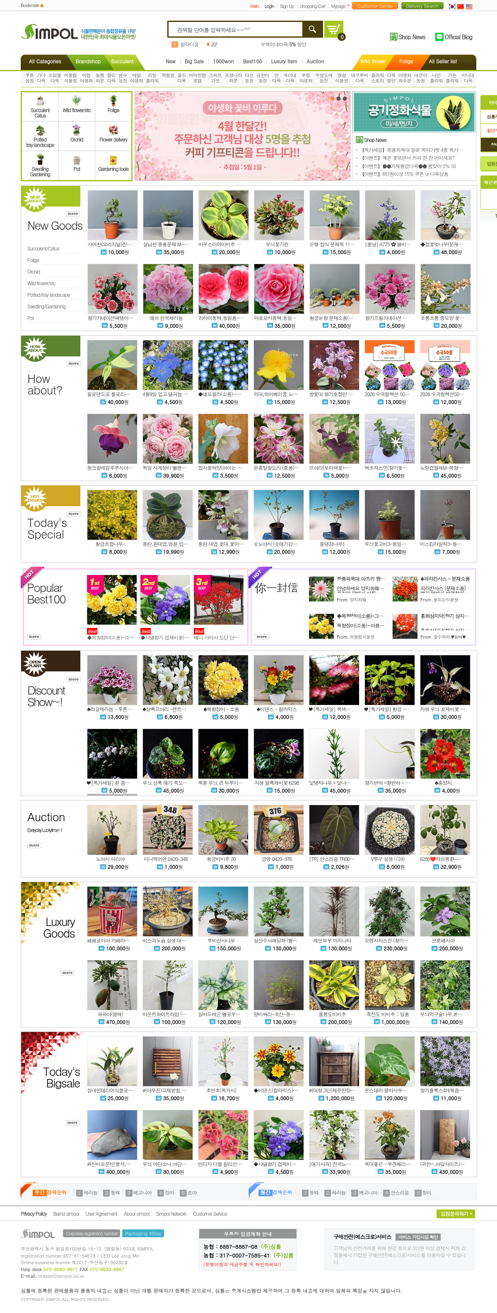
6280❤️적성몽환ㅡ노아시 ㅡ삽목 (453, 858)
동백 (115, 1192)
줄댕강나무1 (332, 543)
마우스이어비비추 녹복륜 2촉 (228, 244)
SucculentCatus (40, 110)
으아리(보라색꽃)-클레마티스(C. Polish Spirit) (354, 467)
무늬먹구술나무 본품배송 (445, 1013)
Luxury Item (284, 61)
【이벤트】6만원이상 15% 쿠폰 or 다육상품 (403, 173)
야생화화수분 (404, 78)
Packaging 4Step (143, 1233)
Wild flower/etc (77, 107)
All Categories (45, 61)
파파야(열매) (110, 1013)
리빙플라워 (152, 78)
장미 (169, 1192)
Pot (76, 166)
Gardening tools (113, 166)
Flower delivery (113, 136)
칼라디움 (189, 44)
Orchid (76, 136)
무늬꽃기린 (277, 244)
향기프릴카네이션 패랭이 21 (393, 317)
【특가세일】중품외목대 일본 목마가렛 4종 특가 (415, 149)
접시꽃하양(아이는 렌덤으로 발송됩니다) (239, 467)
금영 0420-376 (276, 858)
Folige (406, 61)
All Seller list (443, 61)
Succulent (122, 61)
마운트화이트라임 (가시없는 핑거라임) (181, 1013)
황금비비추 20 (221, 858)
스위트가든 (215, 78)
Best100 (252, 61)
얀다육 (276, 78)
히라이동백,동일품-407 (222, 317)
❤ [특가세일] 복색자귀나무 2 (338, 708)
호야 (192, 1192)
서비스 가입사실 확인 (418, 1237)
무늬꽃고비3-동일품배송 (389, 543)
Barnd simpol (66, 1213)
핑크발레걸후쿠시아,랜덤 (113, 467)
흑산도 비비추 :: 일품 (387, 1013)
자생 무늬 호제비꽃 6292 (445, 708)
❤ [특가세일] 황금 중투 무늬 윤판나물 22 (406, 708)
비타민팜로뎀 (197, 78)
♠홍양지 (443, 782)
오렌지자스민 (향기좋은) (389, 940)
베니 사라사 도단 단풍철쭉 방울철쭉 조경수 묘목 (243, 637)
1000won (223, 61)
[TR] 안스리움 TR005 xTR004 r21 (342, 858)
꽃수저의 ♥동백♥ (449, 637)
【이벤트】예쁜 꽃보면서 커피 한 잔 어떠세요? (407, 157)
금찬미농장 (262, 78)
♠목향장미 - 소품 (221, 708)
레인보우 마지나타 (332, 940)
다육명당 (391, 78)
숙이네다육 (290, 78)
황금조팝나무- (110, 543)
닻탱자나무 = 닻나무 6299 (335, 782)
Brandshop (87, 61)
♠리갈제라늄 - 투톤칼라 (111, 708)
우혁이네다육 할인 (283, 44)
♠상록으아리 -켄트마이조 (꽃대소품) (179, 708)
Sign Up (287, 6)
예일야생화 (136, 78)
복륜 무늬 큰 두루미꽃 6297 (226, 782)
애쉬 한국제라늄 (166, 317)
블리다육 (111, 78)
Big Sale (194, 61)
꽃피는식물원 (445, 599)
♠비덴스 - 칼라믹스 (276, 708)
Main (254, 6)
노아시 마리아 (110, 858)
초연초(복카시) (221, 1090)
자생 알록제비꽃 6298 (277, 782)
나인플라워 (436, 78)
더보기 (350, 5)
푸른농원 (29, 78)
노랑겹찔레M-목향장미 (443, 467)
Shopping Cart (312, 6)
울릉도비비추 (332, 1013)
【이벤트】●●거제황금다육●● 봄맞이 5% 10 (407, 165)
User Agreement (101, 1213)
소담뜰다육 (54, 78)
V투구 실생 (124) (387, 858)
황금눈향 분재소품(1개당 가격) (340, 317)
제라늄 (90, 1192)
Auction (315, 61)
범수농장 (122, 78)
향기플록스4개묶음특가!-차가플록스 (457, 1090)
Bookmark (30, 5)
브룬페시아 (443, 940)
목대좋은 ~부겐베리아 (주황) (394, 1163)
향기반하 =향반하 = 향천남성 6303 (399, 782)
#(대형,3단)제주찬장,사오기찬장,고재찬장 (351, 1090)
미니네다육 (467, 78)
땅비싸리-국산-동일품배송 (281, 1013)
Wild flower (373, 61)
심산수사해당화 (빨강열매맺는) (285, 940)
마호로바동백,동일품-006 (280, 317)
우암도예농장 (324, 78)
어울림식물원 (70, 78)
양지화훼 (358, 599)
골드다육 (181, 78)
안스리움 (400, 1192)
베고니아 (142, 1192)
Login (269, 6)
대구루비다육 (359, 78)
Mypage (338, 6)
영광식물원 (341, 78)
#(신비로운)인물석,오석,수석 (116, 1163)
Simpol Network (171, 1213)
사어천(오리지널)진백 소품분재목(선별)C (129, 244)
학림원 (168, 75)
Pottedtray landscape (40, 139)
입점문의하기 (454, 1213)
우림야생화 (305, 78)
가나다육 (41, 78)
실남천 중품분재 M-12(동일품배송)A (180, 244)
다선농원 (249, 78)
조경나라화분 (233, 78)
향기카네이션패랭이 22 (111, 317)
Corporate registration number (91, 1233)
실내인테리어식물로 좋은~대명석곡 (123, 1090)
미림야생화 (86, 78)
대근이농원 (420, 78)
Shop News (411, 37)
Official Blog (458, 37)
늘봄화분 (100, 78)
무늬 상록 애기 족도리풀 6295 (172, 782)
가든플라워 (452, 78)
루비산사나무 (221, 940)
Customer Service (210, 1213)
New (171, 61)
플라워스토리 (377, 78)
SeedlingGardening (40, 169)
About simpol (137, 1213)
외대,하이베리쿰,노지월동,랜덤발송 (289, 393)
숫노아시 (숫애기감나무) (278, 543)
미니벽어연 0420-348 (166, 858)
